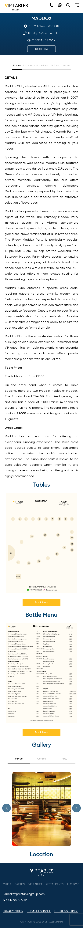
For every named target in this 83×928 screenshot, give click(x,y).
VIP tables (35, 884)
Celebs (41, 758)
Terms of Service (39, 911)
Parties (17, 65)
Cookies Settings (66, 911)
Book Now (41, 48)
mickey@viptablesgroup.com (24, 894)
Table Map (28, 65)
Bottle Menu (42, 65)
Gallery (55, 65)
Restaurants (54, 884)
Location (65, 65)
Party (64, 758)
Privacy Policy (13, 911)
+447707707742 (15, 900)
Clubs (7, 884)
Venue (19, 758)
